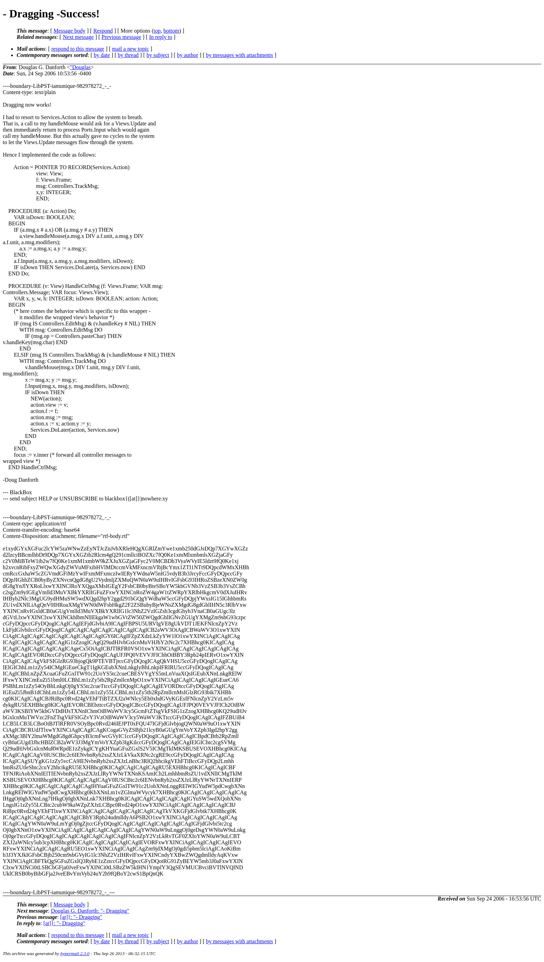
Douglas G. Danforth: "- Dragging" (90, 911)
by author (187, 55)
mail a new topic (130, 49)
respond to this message (77, 49)
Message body (69, 31)
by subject (157, 55)
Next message (78, 37)
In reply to (160, 37)
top (157, 31)
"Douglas (80, 67)
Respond (103, 31)
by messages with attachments (239, 55)
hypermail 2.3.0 (75, 953)
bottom (171, 31)
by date (102, 55)
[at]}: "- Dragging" (81, 917)
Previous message (121, 37)
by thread (128, 55)
